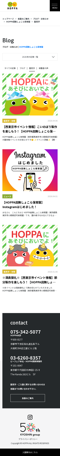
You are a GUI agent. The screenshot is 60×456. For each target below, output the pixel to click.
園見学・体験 (9, 120)
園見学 (37, 21)
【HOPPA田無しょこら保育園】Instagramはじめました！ (23, 204)
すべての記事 (10, 68)
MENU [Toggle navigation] (54, 7)
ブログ (22, 68)
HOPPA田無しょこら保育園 (18, 21)
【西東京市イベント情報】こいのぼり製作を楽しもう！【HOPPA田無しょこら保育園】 (29, 129)
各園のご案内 (23, 18)
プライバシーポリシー (28, 439)
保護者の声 (43, 68)
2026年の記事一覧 (30, 56)
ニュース (7, 196)
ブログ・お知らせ (40, 18)
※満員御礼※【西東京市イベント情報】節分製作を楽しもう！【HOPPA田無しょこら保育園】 (29, 279)
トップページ (8, 18)
